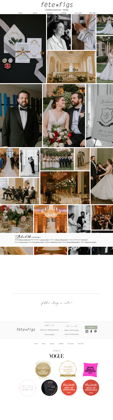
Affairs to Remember (61, 240)
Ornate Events (23, 242)
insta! (69, 302)
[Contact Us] (91, 327)
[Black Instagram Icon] (87, 331)
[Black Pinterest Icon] (95, 331)
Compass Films (44, 240)
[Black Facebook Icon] (91, 331)
